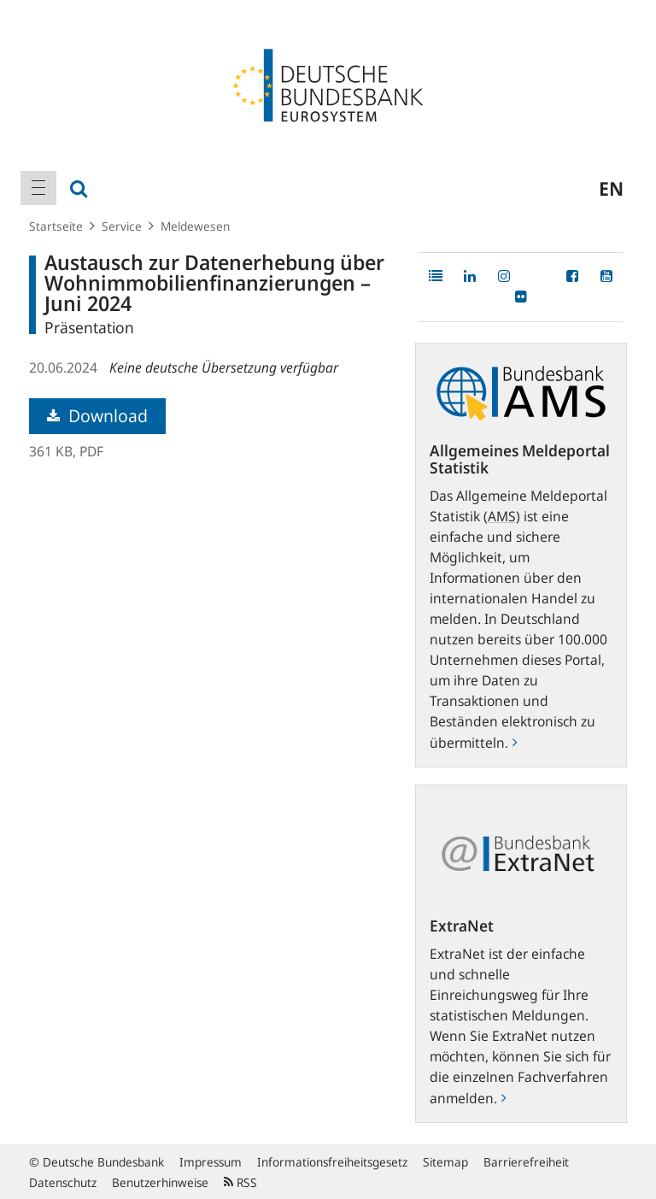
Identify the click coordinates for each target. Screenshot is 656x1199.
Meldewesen (195, 226)
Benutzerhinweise (160, 1182)
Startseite (56, 226)
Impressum (210, 1162)
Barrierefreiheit (526, 1162)
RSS (240, 1182)
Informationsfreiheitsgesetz (332, 1162)
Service (122, 226)
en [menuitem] (611, 188)
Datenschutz (63, 1182)
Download (97, 415)
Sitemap (445, 1162)
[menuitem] (38, 188)
